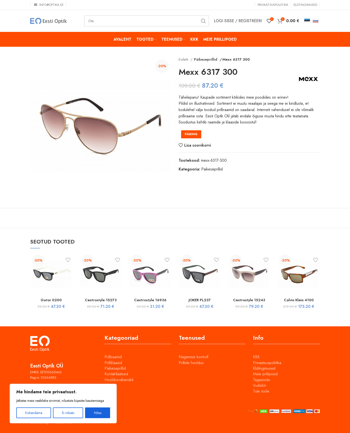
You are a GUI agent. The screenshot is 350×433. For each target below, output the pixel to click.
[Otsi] (146, 21)
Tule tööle (261, 391)
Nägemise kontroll (193, 357)
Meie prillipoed (265, 374)
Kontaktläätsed (116, 374)
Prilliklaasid (113, 363)
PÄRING (191, 134)
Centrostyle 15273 (101, 300)
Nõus (97, 412)
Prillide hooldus (191, 363)
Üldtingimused (264, 368)
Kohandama (33, 412)
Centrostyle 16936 (150, 300)
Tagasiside (261, 380)
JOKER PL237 (200, 300)
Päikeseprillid (204, 59)
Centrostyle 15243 (249, 300)
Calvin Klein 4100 (298, 300)
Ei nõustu (68, 412)
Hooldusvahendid (119, 380)
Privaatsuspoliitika (267, 363)
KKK (256, 357)
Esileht (184, 59)
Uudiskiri (259, 385)
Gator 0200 (51, 300)
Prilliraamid (113, 357)
